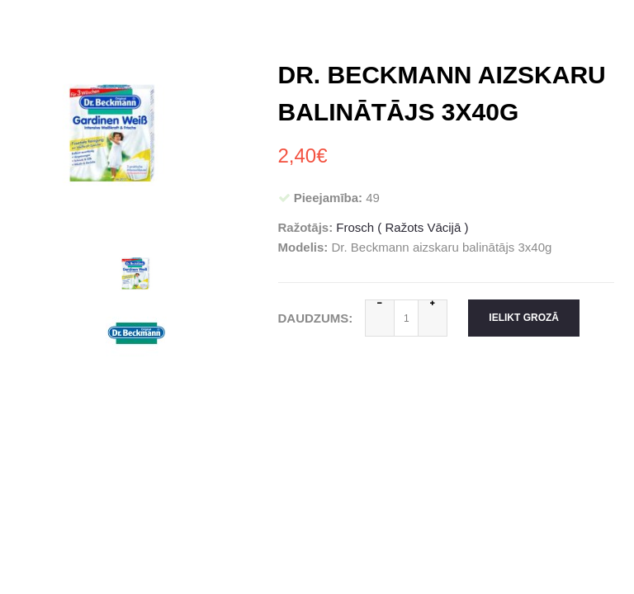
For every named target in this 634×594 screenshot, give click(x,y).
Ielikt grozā (524, 317)
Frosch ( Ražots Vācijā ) (402, 227)
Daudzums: (315, 318)
